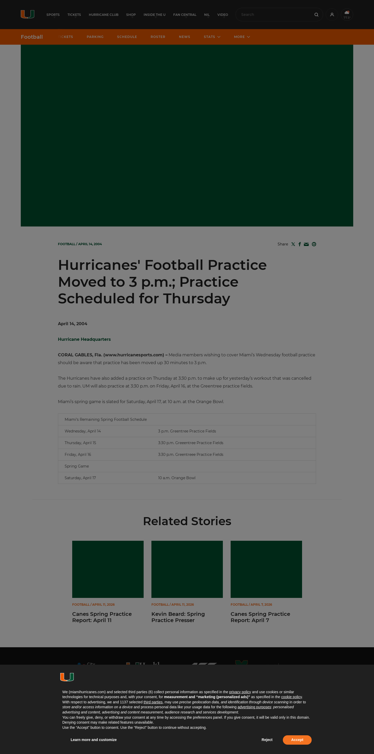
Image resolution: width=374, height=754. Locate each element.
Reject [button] (267, 740)
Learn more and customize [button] (94, 740)
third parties (153, 702)
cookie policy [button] (291, 697)
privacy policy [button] (240, 692)
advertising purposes (254, 707)
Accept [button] (297, 740)
